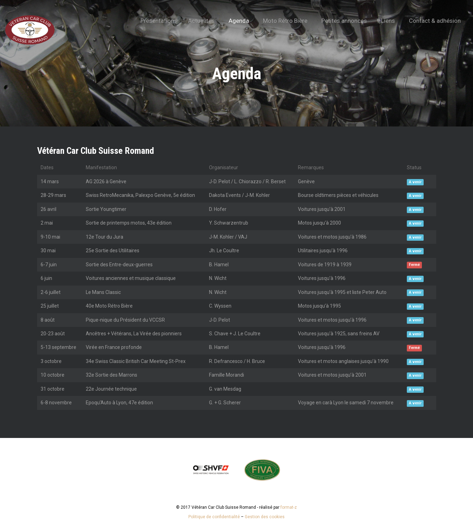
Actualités (201, 20)
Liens (388, 20)
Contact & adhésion (435, 20)
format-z (288, 507)
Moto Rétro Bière (285, 20)
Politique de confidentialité (214, 516)
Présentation (157, 20)
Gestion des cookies (265, 516)
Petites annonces (344, 20)
